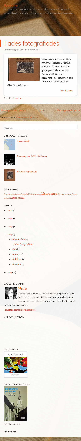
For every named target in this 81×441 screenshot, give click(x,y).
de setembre (18, 239)
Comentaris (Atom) (27, 117)
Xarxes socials (17, 197)
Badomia (11, 5)
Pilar (21, 49)
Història (31, 194)
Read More (66, 90)
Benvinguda (8, 194)
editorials (16, 194)
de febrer (17, 259)
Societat (7, 198)
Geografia (24, 194)
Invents (38, 194)
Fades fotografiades (31, 43)
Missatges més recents (13, 110)
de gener (16, 264)
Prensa (74, 194)
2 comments (33, 49)
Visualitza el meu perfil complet (19, 309)
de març (16, 254)
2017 (9, 218)
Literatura (16, 98)
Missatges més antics (68, 110)
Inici (6, 21)
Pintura (61, 194)
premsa (68, 194)
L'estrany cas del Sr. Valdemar (32, 156)
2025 (9, 209)
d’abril (15, 249)
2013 (9, 272)
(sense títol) (23, 140)
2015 (9, 226)
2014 (9, 234)
